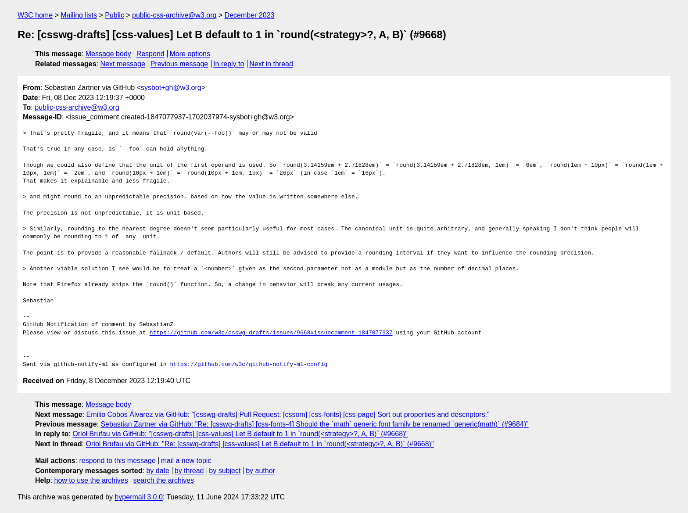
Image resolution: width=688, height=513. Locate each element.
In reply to (228, 64)
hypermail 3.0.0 (138, 497)
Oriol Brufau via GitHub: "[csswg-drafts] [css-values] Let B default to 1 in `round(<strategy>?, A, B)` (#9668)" (240, 434)
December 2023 (250, 15)
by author (260, 470)
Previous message (179, 64)
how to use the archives (91, 480)
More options (190, 53)
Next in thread (271, 64)
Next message (122, 64)
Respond (150, 53)
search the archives (163, 480)
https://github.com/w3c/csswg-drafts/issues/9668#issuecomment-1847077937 (271, 333)
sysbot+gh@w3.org (171, 87)
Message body (108, 53)
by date (157, 470)
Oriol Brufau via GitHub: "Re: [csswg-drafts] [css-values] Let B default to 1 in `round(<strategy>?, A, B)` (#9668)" (260, 444)
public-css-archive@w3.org (174, 15)
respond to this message (117, 460)
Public (114, 15)
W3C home (35, 15)
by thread (189, 470)
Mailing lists (79, 15)
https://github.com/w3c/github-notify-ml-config (248, 365)
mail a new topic (186, 460)
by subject (224, 470)
